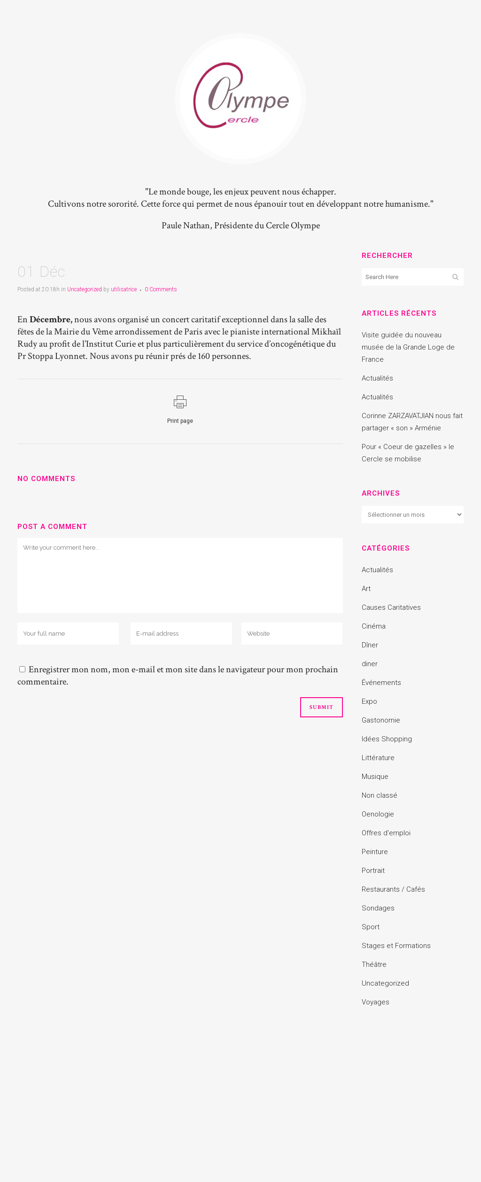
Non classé (379, 795)
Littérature (378, 758)
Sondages (378, 908)
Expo (369, 701)
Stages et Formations (396, 945)
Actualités (377, 378)
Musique (375, 776)
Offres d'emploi (386, 833)
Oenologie (378, 814)
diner (370, 664)
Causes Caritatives (391, 607)
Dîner (370, 645)
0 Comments (161, 289)
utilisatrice (124, 289)
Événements (381, 682)
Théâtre (374, 964)
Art (366, 588)
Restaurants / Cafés (393, 889)
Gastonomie (381, 720)
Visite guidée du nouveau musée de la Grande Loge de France (408, 347)
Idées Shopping (387, 739)
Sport (371, 927)
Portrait (373, 870)
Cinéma (374, 626)
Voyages (375, 1002)
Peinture (375, 852)
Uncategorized (84, 289)
